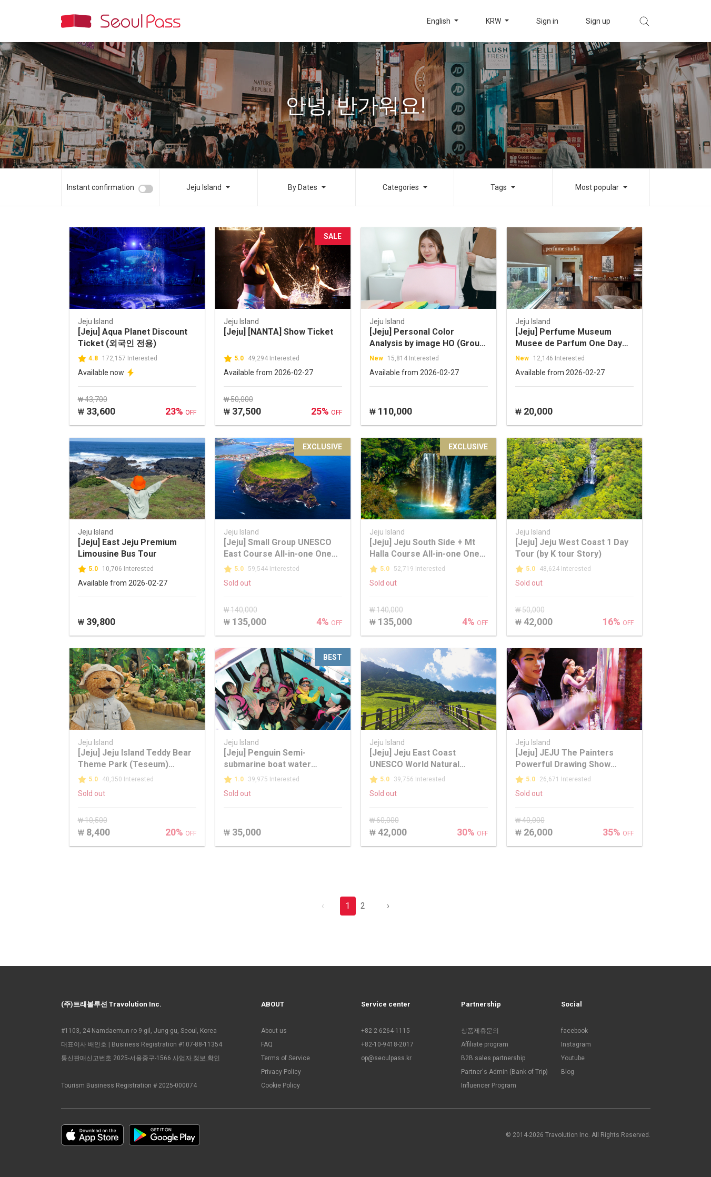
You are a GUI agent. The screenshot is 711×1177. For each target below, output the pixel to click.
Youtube (573, 1058)
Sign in (547, 21)
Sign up (598, 21)
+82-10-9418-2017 (387, 1044)
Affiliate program (484, 1044)
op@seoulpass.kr (386, 1058)
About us (274, 1030)
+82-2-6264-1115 (385, 1030)
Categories (401, 187)
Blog (567, 1071)
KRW (494, 21)
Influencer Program (488, 1085)
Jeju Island (204, 187)
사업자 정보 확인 (196, 1058)
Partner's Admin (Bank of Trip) (504, 1071)
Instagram (576, 1044)
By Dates (302, 187)
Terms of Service (285, 1058)
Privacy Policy (281, 1071)
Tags (498, 187)
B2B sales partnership (493, 1058)
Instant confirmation (100, 187)
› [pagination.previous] (388, 906)
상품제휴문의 (480, 1030)
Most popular (597, 187)
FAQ (267, 1044)
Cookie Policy (280, 1085)
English (439, 21)
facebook (574, 1030)
